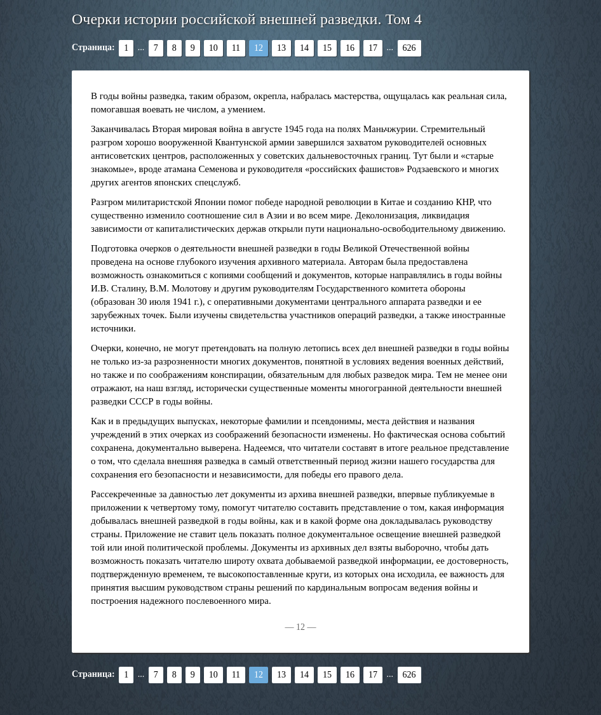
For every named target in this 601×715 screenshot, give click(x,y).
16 (350, 48)
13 (281, 48)
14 (304, 48)
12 (258, 48)
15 (327, 48)
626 (409, 48)
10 (213, 48)
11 (236, 48)
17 (372, 48)
